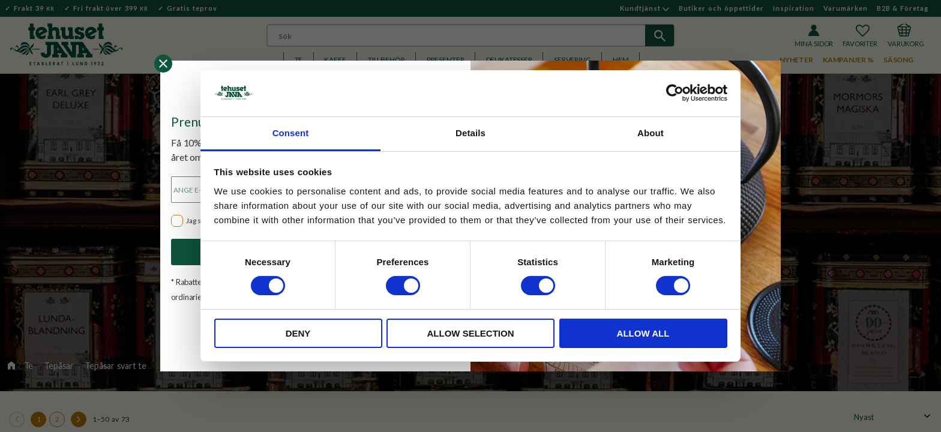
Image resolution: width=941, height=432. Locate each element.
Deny (298, 333)
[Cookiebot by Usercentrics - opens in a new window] (674, 93)
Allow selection (470, 333)
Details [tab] (470, 133)
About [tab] (650, 133)
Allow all (643, 333)
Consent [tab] (290, 133)
